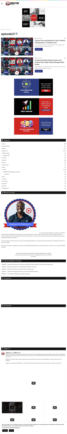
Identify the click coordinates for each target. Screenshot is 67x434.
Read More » (39, 49)
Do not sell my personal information (11, 427)
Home (3, 29)
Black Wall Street (6, 146)
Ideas (3, 176)
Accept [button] (11, 430)
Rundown (4, 186)
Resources (4, 183)
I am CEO (4, 169)
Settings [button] (5, 430)
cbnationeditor (39, 38)
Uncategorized (5, 188)
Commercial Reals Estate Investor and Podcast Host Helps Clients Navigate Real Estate (49, 62)
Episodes (4, 160)
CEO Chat (4, 157)
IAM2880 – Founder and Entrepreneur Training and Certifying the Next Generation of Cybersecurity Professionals (27, 264)
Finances (4, 162)
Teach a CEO (6, 155)
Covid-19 (6, 174)
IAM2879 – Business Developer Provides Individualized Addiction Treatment (19, 266)
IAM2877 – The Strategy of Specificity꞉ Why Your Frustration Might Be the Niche (20, 271)
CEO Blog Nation (5, 153)
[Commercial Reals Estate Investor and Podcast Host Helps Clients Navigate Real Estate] (17, 66)
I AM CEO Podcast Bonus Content (11, 171)
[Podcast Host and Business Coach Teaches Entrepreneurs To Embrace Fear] (17, 47)
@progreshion (32, 240)
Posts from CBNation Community (12, 261)
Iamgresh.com (50, 240)
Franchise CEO (5, 164)
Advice (3, 143)
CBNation (63, 232)
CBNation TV (5, 150)
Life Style (4, 179)
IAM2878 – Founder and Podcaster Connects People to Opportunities (18, 269)
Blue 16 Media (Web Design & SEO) (14, 234)
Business (4, 148)
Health (3, 167)
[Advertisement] (33, 291)
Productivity (5, 181)
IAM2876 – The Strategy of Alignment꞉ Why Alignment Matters (16, 273)
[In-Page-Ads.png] (33, 17)
